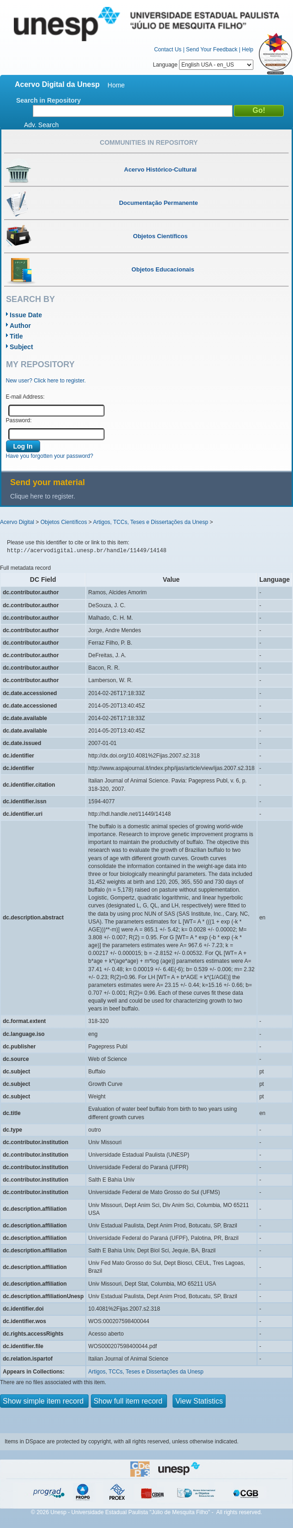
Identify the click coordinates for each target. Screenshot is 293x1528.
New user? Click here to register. (46, 380)
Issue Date (26, 315)
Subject (21, 347)
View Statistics (199, 1401)
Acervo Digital (17, 522)
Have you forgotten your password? (49, 456)
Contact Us (167, 49)
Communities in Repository (148, 142)
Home (116, 85)
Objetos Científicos (64, 522)
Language (203, 65)
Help (247, 49)
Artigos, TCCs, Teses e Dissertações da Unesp (150, 522)
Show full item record (129, 1401)
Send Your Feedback (211, 49)
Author (20, 325)
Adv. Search (41, 125)
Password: (19, 420)
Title (16, 336)
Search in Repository (48, 100)
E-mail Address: (25, 397)
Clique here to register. (42, 496)
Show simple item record (44, 1401)
